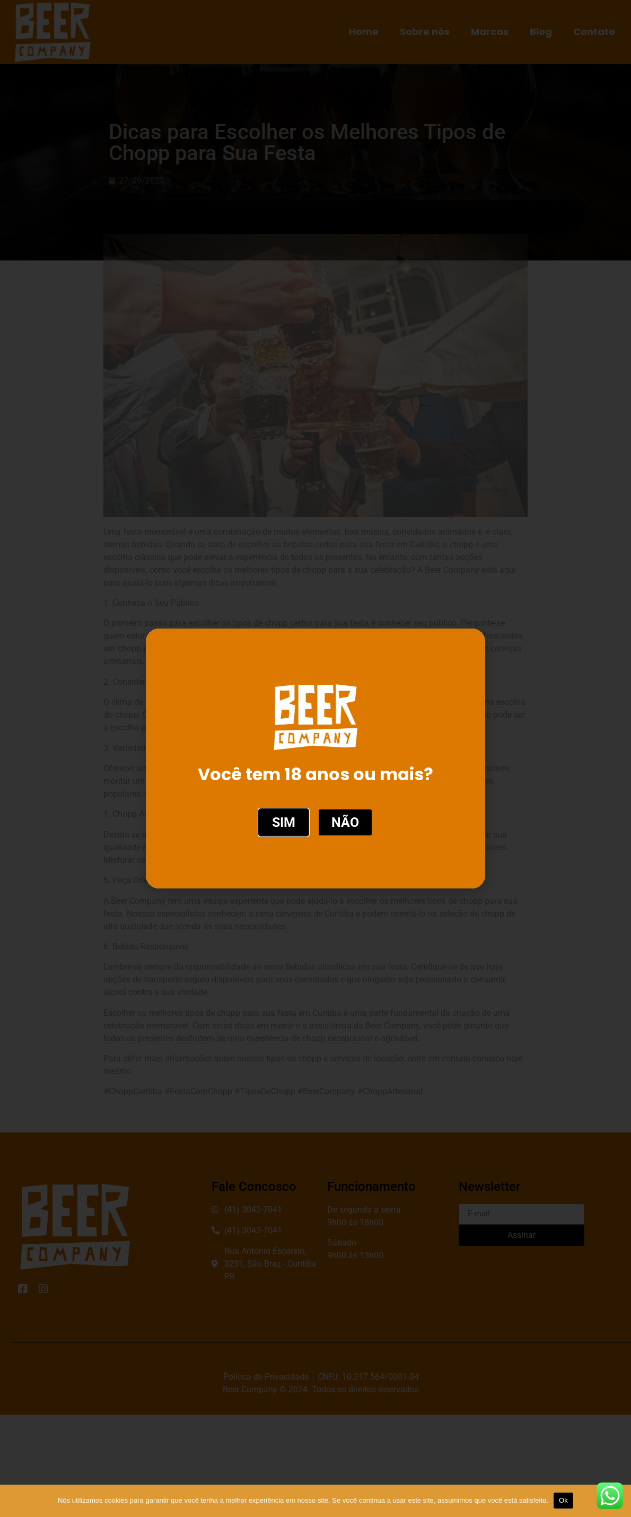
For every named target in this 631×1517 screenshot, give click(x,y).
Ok (563, 1500)
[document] (315, 758)
